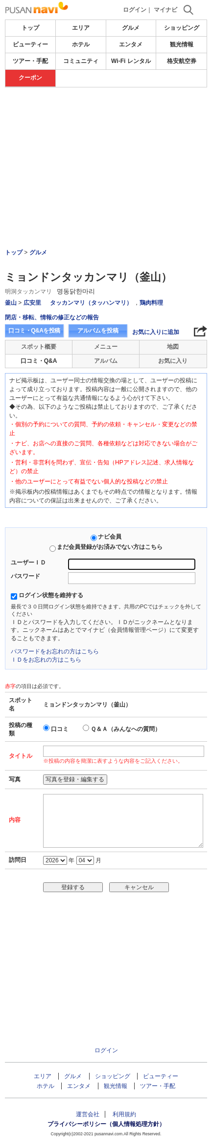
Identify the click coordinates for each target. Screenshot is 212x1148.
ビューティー (30, 44)
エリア (81, 27)
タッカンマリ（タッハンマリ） (91, 302)
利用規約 (124, 1114)
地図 (173, 346)
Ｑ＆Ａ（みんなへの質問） (126, 729)
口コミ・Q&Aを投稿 (34, 330)
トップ (30, 27)
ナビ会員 (109, 536)
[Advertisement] (106, 141)
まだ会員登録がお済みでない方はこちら (110, 546)
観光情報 (181, 44)
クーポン (30, 77)
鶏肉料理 (151, 302)
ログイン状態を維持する (51, 595)
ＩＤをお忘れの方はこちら (46, 659)
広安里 (32, 302)
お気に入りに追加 (155, 332)
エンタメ (130, 44)
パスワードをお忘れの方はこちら (55, 651)
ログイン (134, 9)
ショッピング (181, 27)
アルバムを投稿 (97, 330)
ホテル (81, 44)
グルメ (131, 27)
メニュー (106, 346)
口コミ (60, 729)
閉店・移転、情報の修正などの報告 (52, 317)
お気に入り (173, 360)
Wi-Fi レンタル (131, 61)
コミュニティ (80, 61)
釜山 (11, 302)
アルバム (106, 360)
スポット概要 (38, 346)
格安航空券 (181, 61)
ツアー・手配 (30, 61)
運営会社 (87, 1114)
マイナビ (165, 9)
